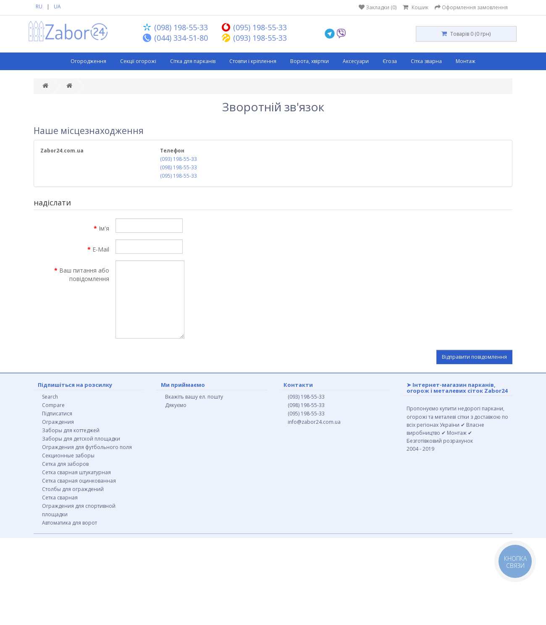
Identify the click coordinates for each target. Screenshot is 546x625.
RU (39, 6)
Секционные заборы (68, 455)
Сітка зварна (426, 61)
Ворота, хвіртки (309, 61)
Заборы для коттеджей (71, 430)
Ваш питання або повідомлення (84, 274)
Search (50, 396)
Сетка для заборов (65, 463)
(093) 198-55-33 (178, 159)
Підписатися (57, 413)
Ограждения (58, 421)
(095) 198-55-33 (178, 175)
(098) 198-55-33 (178, 167)
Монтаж (465, 61)
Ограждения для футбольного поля (87, 447)
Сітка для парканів (192, 61)
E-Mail (100, 249)
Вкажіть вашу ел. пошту (194, 396)
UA (57, 6)
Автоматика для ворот (69, 522)
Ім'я (104, 228)
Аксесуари (356, 61)
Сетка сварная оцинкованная (79, 480)
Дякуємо (175, 405)
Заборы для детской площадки (81, 438)
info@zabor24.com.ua (314, 421)
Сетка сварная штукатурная (76, 472)
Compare (53, 405)
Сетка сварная (60, 497)
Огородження (88, 61)
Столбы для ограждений (73, 489)
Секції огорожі (138, 61)
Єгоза (390, 61)
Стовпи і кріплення (252, 61)
